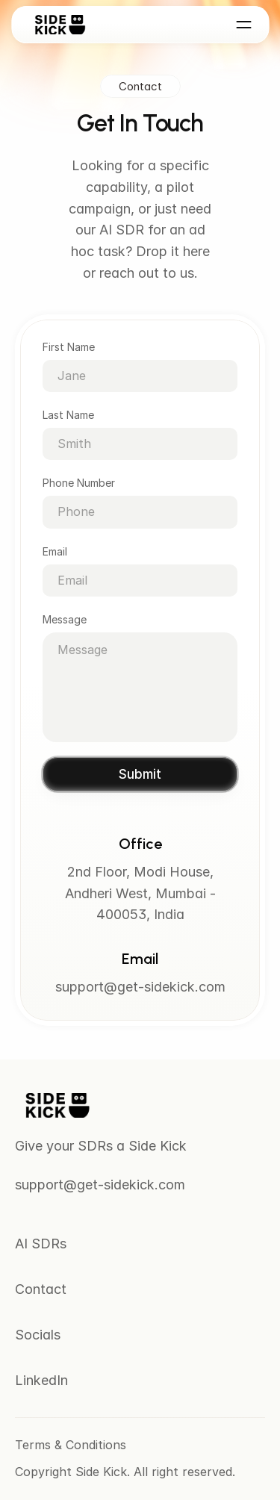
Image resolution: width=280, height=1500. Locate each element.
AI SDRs (40, 1243)
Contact (40, 1289)
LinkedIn (41, 1380)
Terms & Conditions (70, 1444)
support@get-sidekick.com (140, 987)
